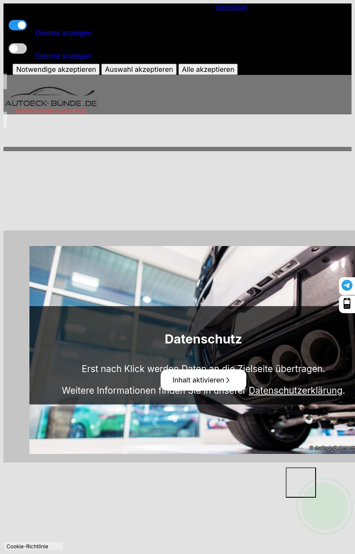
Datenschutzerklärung (295, 390)
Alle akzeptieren (208, 69)
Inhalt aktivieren (202, 380)
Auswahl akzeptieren (139, 69)
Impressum (231, 7)
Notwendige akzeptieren (56, 69)
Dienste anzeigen (64, 33)
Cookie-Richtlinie (27, 546)
